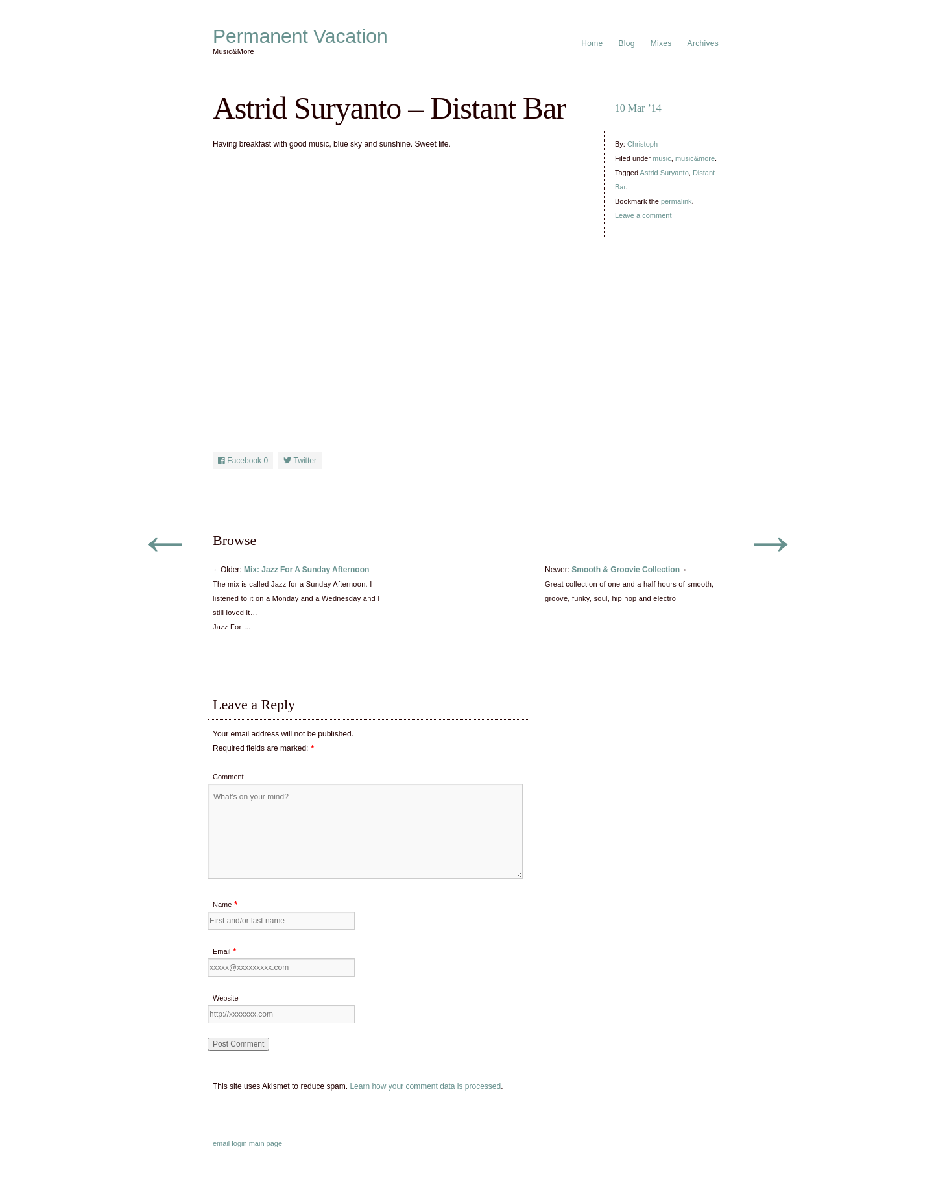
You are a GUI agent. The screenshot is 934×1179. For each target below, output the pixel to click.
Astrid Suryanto (664, 172)
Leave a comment (643, 215)
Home (592, 43)
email (221, 1143)
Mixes (661, 43)
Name (222, 904)
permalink (676, 201)
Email (222, 951)
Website (226, 998)
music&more (695, 158)
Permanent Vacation (300, 36)
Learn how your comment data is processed (425, 1086)
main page (265, 1143)
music (662, 158)
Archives (703, 43)
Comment (228, 777)
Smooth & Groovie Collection (625, 569)
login (239, 1143)
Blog (627, 43)
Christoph (642, 144)
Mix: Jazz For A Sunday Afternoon (306, 569)
